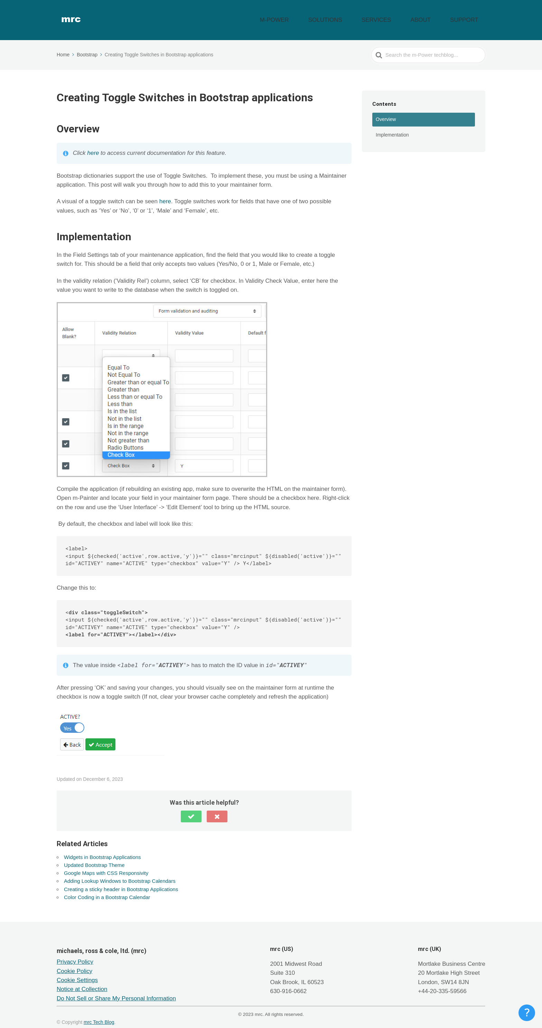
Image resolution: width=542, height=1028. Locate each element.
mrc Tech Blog (99, 1013)
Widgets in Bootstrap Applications (102, 848)
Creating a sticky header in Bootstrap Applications (121, 880)
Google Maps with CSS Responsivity (106, 864)
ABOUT (438, 16)
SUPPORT (470, 16)
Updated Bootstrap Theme (94, 856)
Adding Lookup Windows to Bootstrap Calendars (120, 872)
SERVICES (404, 16)
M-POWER (326, 16)
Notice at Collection (82, 980)
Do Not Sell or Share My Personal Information (116, 990)
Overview (386, 110)
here (93, 144)
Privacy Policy (75, 953)
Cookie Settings (77, 971)
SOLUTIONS (366, 16)
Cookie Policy (74, 962)
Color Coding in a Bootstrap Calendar (107, 888)
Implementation (392, 126)
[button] (191, 807)
